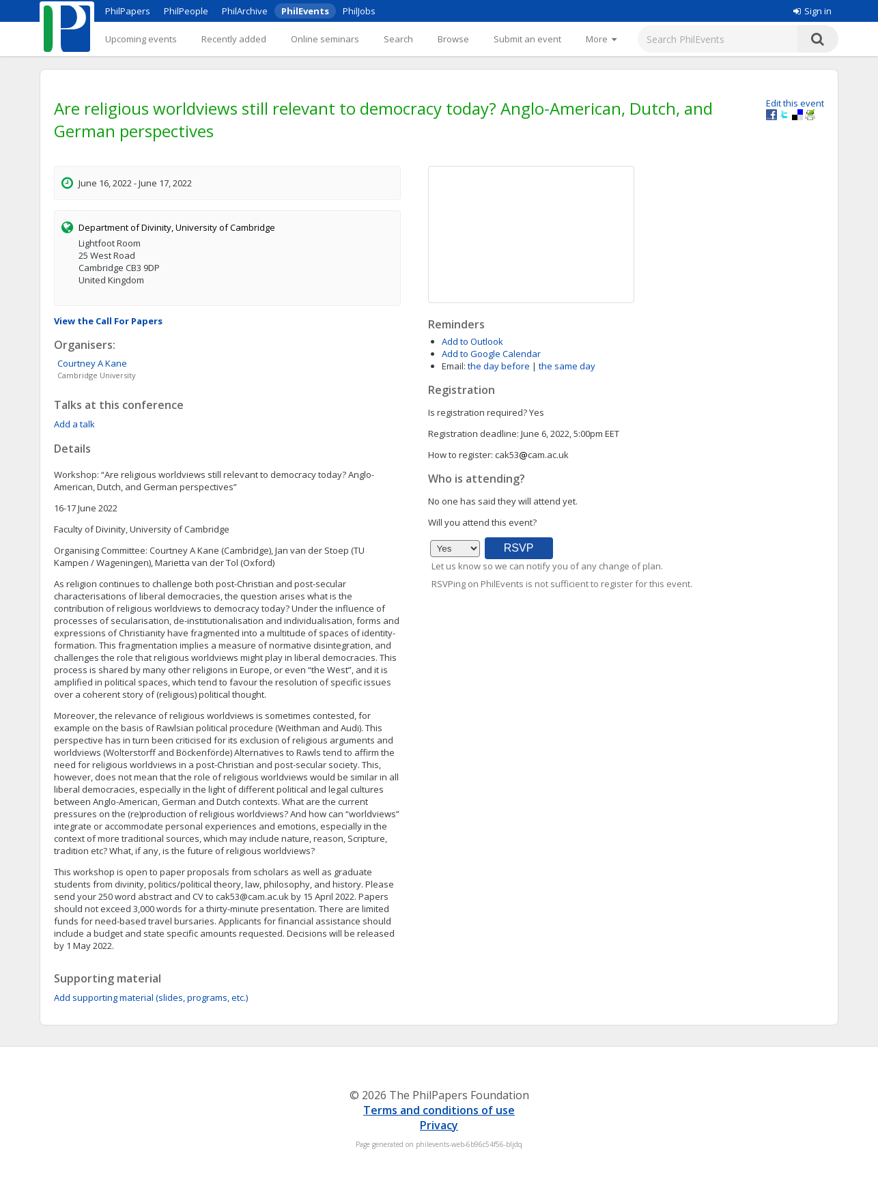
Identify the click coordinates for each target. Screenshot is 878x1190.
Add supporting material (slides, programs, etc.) (151, 997)
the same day (567, 366)
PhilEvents (305, 11)
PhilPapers (127, 11)
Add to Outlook (472, 341)
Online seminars (325, 39)
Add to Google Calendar (491, 354)
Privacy (439, 1125)
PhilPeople (186, 11)
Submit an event (527, 39)
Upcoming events (141, 39)
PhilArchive (245, 11)
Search (398, 39)
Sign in (812, 11)
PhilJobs (359, 11)
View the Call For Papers (108, 321)
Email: (454, 366)
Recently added (233, 39)
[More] (601, 39)
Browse (453, 39)
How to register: (460, 455)
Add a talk (74, 424)
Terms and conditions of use (439, 1110)
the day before (499, 366)
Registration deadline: (473, 433)
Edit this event (795, 103)
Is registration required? (477, 412)
